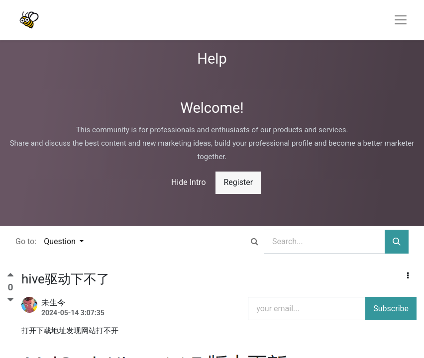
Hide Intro (188, 182)
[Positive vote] (10, 277)
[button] (408, 276)
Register (238, 182)
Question (61, 241)
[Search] (397, 242)
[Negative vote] (10, 300)
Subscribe (391, 308)
